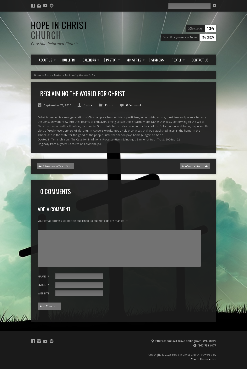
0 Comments (134, 105)
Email (43, 285)
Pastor (58, 75)
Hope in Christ (59, 30)
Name (43, 276)
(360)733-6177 (207, 345)
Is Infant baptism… (195, 166)
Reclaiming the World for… (81, 75)
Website (44, 293)
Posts (47, 75)
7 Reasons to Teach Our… (55, 166)
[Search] (189, 6)
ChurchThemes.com (203, 359)
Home (37, 75)
